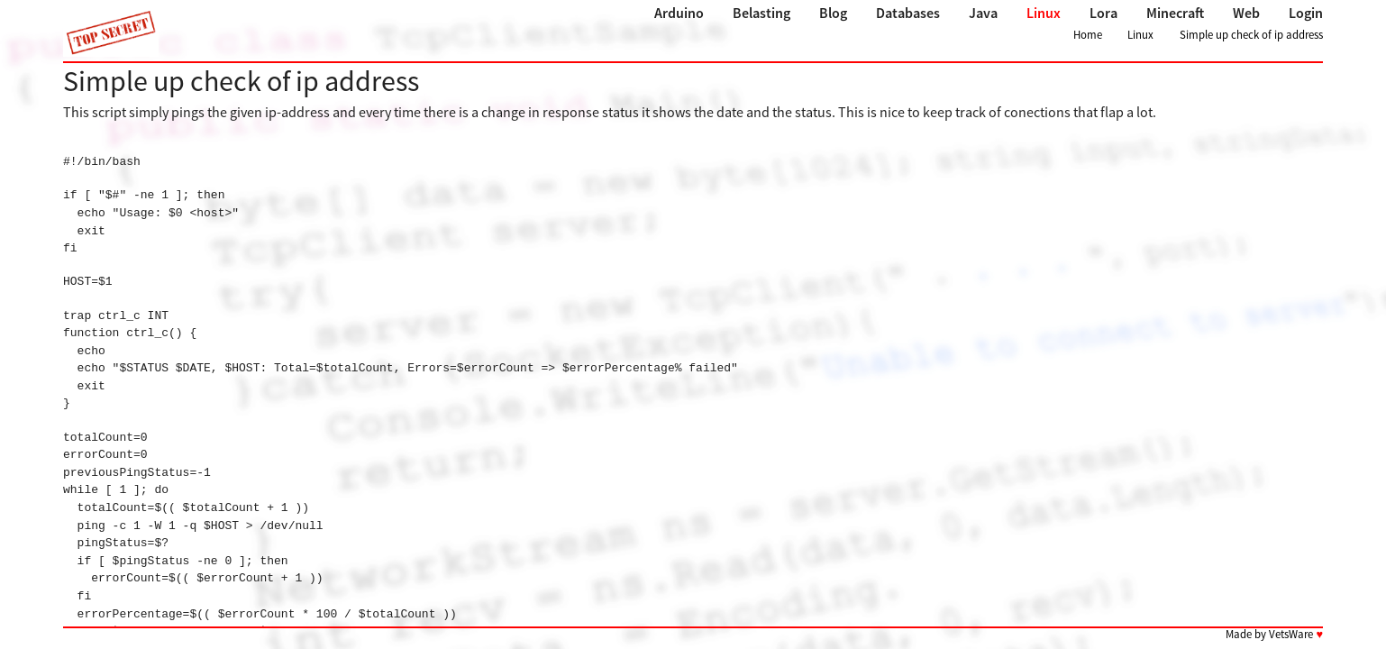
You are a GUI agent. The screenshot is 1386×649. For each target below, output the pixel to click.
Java (983, 13)
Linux (1043, 13)
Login (1306, 13)
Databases (908, 13)
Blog (833, 13)
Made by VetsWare (1274, 633)
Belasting (761, 13)
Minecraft (1175, 13)
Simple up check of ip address (1251, 34)
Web (1246, 13)
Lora (1103, 13)
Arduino (679, 13)
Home (1087, 34)
